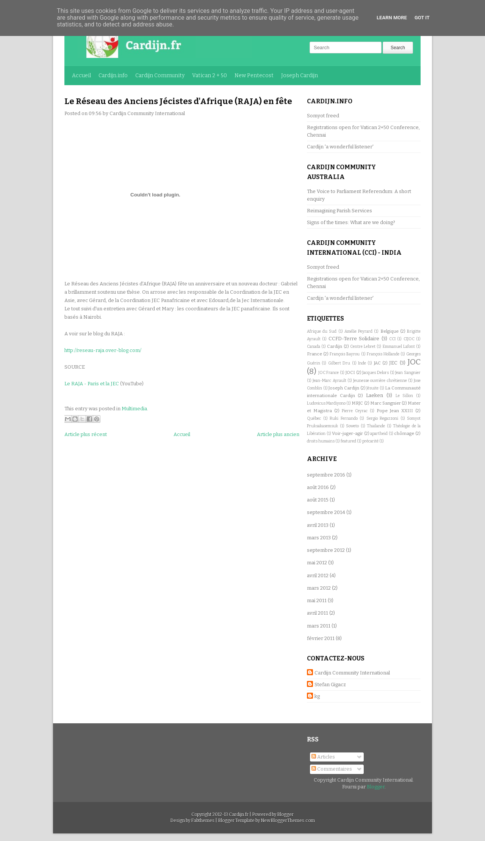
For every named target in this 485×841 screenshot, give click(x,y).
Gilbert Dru (339, 363)
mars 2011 (318, 626)
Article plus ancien (278, 434)
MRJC (357, 403)
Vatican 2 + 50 (209, 75)
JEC (393, 363)
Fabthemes (202, 820)
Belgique (389, 331)
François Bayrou (345, 354)
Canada (313, 346)
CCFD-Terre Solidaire (354, 338)
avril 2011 (317, 613)
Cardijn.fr (239, 814)
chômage (404, 433)
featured (348, 441)
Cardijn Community (160, 75)
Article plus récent (85, 434)
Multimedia (134, 408)
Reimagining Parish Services (339, 210)
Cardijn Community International (352, 673)
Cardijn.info (113, 75)
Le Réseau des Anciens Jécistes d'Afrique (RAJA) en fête (178, 101)
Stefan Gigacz (330, 684)
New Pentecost (254, 75)
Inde (362, 363)
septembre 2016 (326, 475)
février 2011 (321, 638)
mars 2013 (319, 537)
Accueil (81, 75)
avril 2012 (318, 575)
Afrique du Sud (321, 331)
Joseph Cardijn (299, 75)
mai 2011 (317, 600)
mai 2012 (317, 562)
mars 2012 (319, 588)
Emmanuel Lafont (399, 346)
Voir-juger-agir (347, 433)
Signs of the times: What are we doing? (351, 222)
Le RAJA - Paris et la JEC (91, 383)
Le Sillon (404, 395)
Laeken (374, 395)
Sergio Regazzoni (382, 418)
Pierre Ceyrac (355, 410)
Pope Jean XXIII (395, 410)
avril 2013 (318, 525)
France (314, 354)
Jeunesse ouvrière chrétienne (380, 380)
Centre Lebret (362, 346)
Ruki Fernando (344, 418)
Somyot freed (323, 115)
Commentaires (331, 769)
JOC (414, 362)
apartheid (379, 433)
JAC (377, 363)
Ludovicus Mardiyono (326, 403)
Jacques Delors (375, 372)
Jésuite (372, 388)
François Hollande (383, 354)
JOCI (350, 372)
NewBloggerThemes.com (288, 820)
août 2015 (318, 500)
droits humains (321, 441)
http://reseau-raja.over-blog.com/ (102, 350)
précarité (370, 441)
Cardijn (334, 346)
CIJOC (409, 338)
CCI (392, 338)
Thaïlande (376, 426)
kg (317, 696)
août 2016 (318, 487)
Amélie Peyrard (358, 331)
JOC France (328, 372)
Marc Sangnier (385, 403)
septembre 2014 (326, 512)
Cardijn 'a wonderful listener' (340, 147)
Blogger (376, 787)
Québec (314, 418)
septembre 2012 (326, 550)
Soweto (352, 426)
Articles (323, 757)
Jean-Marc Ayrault (329, 380)
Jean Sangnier (408, 372)
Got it (422, 17)
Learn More (392, 17)
